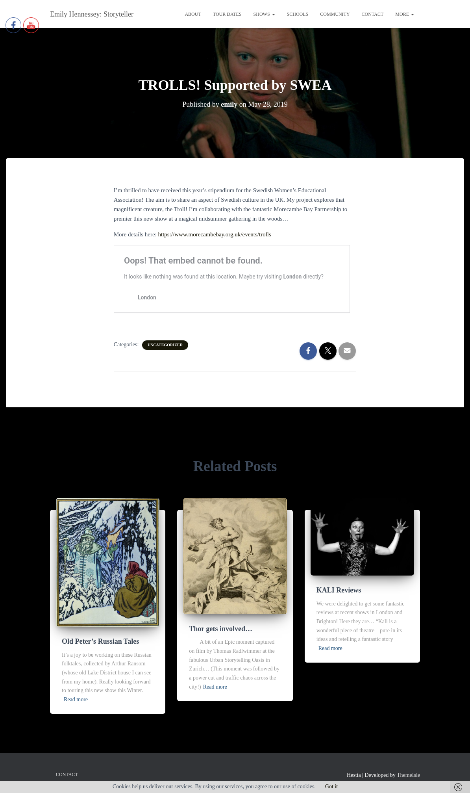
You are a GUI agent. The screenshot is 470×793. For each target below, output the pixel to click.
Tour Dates (227, 14)
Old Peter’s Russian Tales (100, 641)
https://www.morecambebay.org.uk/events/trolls (214, 234)
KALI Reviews (338, 590)
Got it (331, 786)
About (193, 14)
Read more (76, 699)
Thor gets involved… (220, 629)
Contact (373, 14)
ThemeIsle (408, 775)
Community (335, 14)
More (404, 14)
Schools (298, 14)
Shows (264, 14)
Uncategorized (165, 345)
